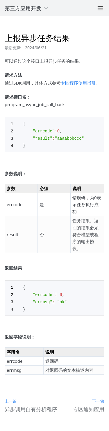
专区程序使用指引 (78, 83)
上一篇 (11, 399)
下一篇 (98, 399)
